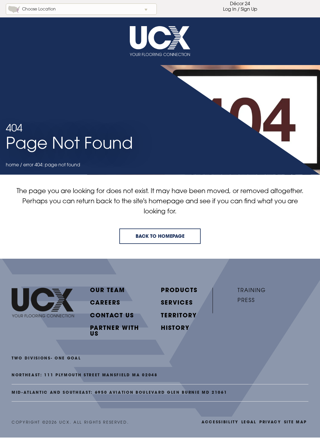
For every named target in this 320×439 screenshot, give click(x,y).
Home (12, 167)
